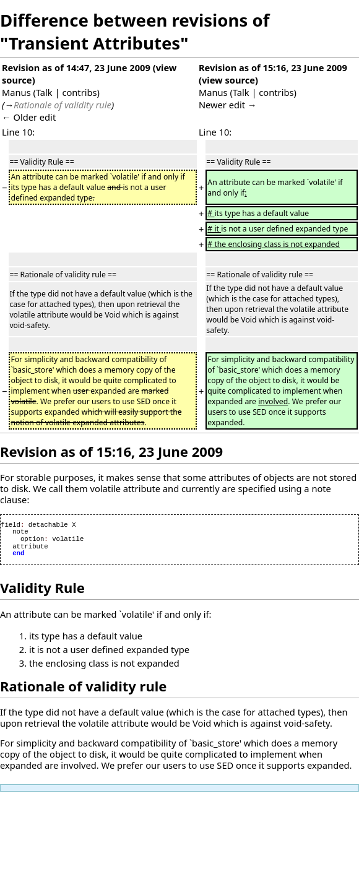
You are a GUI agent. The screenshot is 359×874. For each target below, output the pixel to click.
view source (228, 80)
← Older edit (29, 117)
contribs (79, 92)
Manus (16, 92)
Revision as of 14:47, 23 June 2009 (76, 67)
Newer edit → (228, 104)
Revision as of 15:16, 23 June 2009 (273, 67)
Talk (44, 92)
